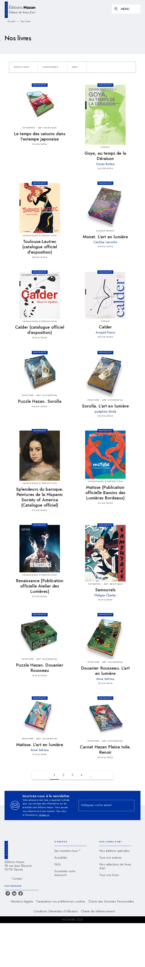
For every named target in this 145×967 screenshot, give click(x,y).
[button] (23, 67)
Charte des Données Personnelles (111, 901)
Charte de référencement (98, 911)
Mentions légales (22, 901)
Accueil (11, 21)
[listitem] (8, 893)
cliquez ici (44, 815)
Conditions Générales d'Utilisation (55, 911)
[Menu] (126, 9)
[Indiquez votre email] (102, 805)
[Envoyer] (129, 805)
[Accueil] (20, 9)
